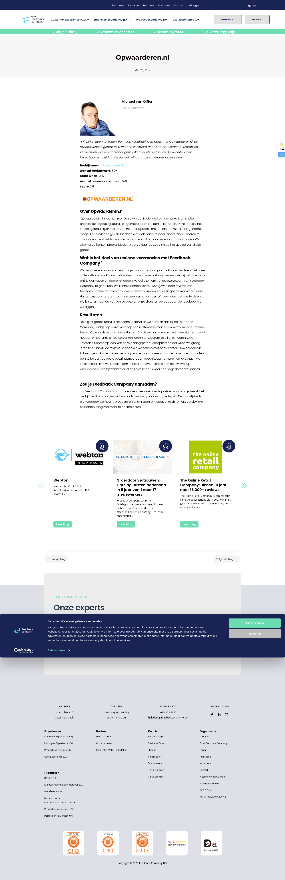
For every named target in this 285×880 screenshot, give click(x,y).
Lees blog (62, 524)
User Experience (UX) (186, 19)
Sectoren (118, 5)
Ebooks (152, 750)
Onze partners (104, 743)
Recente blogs (156, 736)
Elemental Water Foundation (111, 750)
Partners (148, 5)
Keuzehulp (226, 19)
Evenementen (155, 763)
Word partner (103, 736)
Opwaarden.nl (113, 165)
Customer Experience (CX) (68, 19)
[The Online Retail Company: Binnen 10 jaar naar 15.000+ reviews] (205, 457)
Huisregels (205, 756)
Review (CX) (50, 778)
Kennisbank (154, 756)
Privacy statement (209, 783)
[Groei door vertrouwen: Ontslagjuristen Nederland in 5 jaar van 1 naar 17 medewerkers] (142, 457)
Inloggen (194, 5)
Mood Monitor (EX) (54, 791)
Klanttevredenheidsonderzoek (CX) (63, 784)
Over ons (164, 5)
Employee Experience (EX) (110, 19)
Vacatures (205, 763)
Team (203, 750)
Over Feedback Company (213, 743)
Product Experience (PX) (152, 19)
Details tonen (56, 872)
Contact (179, 5)
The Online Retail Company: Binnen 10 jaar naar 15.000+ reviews (203, 485)
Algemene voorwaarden (213, 776)
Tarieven (133, 5)
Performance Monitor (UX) (58, 815)
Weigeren (254, 856)
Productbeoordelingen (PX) (59, 809)
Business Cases (157, 743)
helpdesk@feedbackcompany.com (168, 717)
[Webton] (79, 457)
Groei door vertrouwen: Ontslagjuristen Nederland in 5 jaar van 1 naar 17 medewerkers (141, 487)
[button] (244, 485)
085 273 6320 (168, 712)
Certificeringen (156, 776)
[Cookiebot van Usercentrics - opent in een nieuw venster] (23, 873)
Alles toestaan (254, 845)
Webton (60, 480)
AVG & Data (206, 790)
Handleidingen (156, 770)
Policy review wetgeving (213, 796)
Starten (256, 19)
